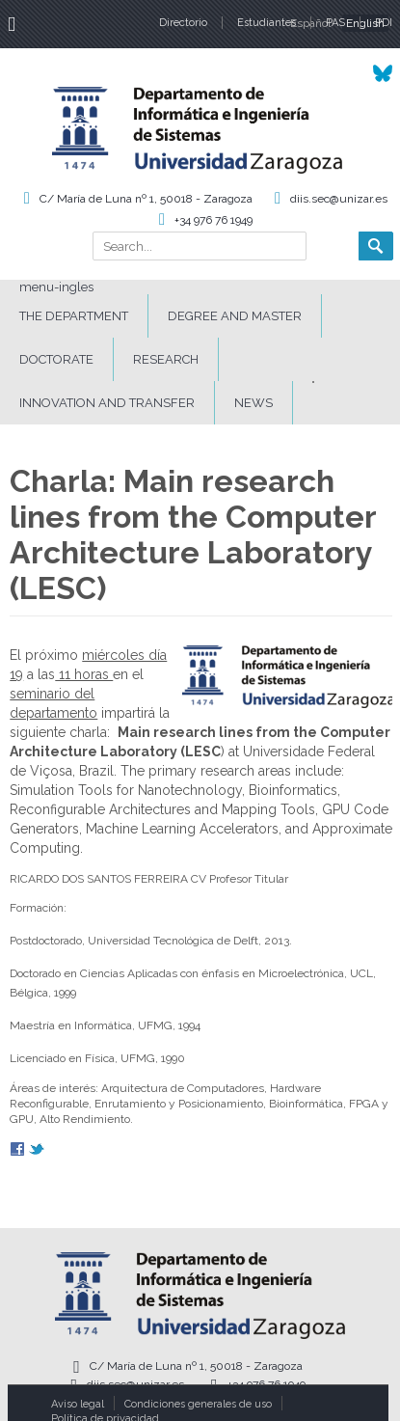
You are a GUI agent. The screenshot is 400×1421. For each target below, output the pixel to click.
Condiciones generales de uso (198, 1404)
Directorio (183, 22)
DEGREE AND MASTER (235, 316)
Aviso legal (77, 1404)
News (253, 403)
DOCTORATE (56, 359)
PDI (383, 22)
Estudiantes (266, 22)
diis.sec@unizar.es (338, 198)
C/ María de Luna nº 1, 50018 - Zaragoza (146, 198)
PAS (335, 22)
